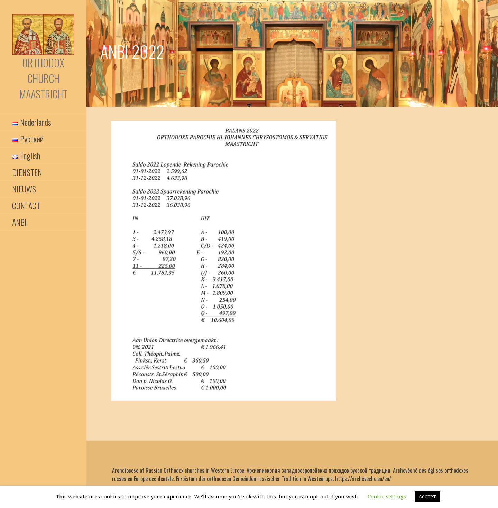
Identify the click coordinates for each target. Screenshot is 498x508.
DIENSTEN (27, 172)
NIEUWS (24, 188)
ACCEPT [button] (427, 496)
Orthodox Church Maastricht (43, 78)
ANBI (19, 222)
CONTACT (26, 205)
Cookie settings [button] (387, 496)
